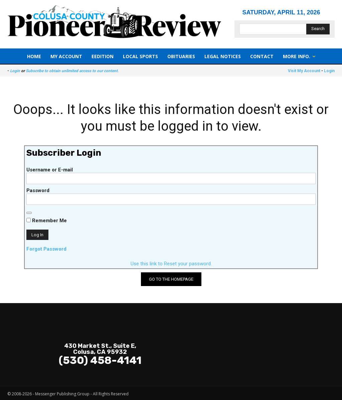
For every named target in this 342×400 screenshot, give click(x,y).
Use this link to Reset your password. (171, 264)
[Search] (318, 29)
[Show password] (29, 213)
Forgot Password (46, 249)
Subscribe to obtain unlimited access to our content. (72, 71)
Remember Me (46, 221)
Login (15, 71)
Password (37, 190)
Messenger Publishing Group (62, 394)
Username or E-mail (49, 170)
